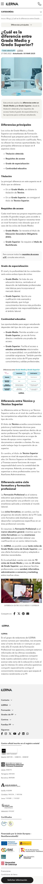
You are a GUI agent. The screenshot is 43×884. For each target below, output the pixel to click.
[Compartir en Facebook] (14, 614)
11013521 (16, 798)
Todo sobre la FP (8, 51)
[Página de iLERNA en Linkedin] (24, 733)
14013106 (19, 794)
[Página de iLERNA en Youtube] (15, 733)
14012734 (11, 794)
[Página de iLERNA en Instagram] (6, 733)
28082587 (25, 757)
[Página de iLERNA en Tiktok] (20, 733)
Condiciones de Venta (9, 874)
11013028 (8, 798)
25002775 (9, 770)
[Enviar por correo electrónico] (27, 614)
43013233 (11, 774)
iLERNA (20, 50)
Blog (8, 18)
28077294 (10, 757)
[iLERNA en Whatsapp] (28, 733)
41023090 (9, 790)
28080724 (18, 757)
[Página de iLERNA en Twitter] (11, 733)
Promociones (6, 871)
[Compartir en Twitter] (18, 614)
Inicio (3, 18)
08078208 (11, 778)
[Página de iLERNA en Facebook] (2, 733)
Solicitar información (17, 880)
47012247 (11, 811)
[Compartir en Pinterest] (23, 614)
